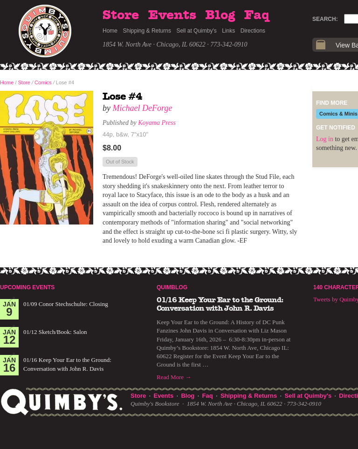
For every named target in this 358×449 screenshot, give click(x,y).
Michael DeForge (142, 108)
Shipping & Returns (147, 30)
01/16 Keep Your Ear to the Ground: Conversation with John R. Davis (220, 304)
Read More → (174, 377)
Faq (256, 15)
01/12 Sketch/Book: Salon (55, 331)
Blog (220, 15)
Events (172, 15)
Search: (325, 19)
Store (121, 15)
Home (110, 30)
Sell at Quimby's (196, 30)
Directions (253, 30)
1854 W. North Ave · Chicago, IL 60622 (154, 44)
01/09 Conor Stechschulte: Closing (65, 303)
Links (228, 30)
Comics (43, 82)
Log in (324, 139)
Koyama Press (157, 122)
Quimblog (172, 287)
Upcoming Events (27, 287)
